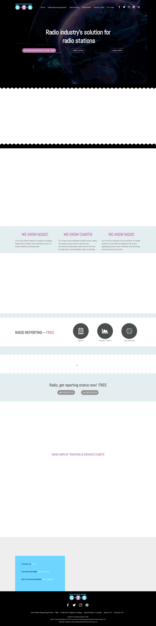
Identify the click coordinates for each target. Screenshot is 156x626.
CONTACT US (66, 392)
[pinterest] (134, 7)
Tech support (43, 571)
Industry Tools (99, 7)
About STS (108, 612)
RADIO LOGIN (78, 50)
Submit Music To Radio (93, 612)
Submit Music (74, 7)
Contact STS (119, 612)
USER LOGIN (117, 50)
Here (34, 564)
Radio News (86, 7)
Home (43, 7)
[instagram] (129, 7)
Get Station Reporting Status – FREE (44, 612)
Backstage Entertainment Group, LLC (84, 622)
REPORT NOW (90, 392)
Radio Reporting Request (57, 7)
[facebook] (119, 7)
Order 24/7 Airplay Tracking (71, 612)
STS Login (110, 7)
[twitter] (124, 7)
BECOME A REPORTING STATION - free (39, 50)
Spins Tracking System (77, 617)
